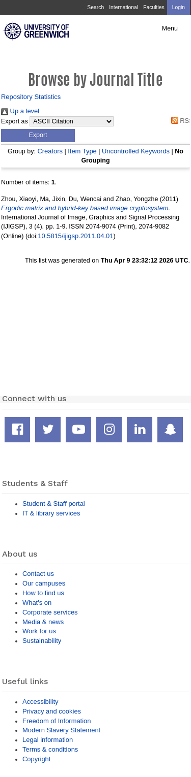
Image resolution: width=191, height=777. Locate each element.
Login (178, 7)
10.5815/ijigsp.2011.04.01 (75, 236)
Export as (14, 121)
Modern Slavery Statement (61, 730)
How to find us (43, 593)
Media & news (43, 622)
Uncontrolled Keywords (136, 151)
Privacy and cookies (51, 711)
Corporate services (50, 612)
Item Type (82, 151)
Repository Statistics (31, 97)
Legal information (47, 739)
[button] (38, 135)
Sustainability (41, 640)
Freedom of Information (56, 721)
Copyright (36, 759)
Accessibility (40, 701)
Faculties (153, 7)
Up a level (20, 111)
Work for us (39, 631)
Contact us (38, 573)
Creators (50, 151)
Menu (170, 28)
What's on (36, 602)
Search (95, 7)
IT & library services (51, 513)
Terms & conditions (50, 749)
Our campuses (43, 583)
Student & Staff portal (53, 503)
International (123, 7)
